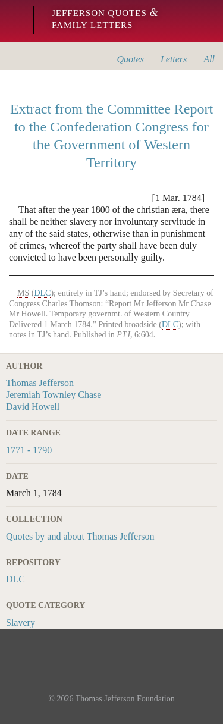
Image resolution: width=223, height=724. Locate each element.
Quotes (130, 59)
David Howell (32, 407)
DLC (15, 579)
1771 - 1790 (29, 450)
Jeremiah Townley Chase (53, 395)
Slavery (20, 623)
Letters (174, 59)
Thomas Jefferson (40, 383)
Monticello (13, 20)
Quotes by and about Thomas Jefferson (80, 536)
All (209, 59)
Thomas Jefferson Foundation (125, 698)
